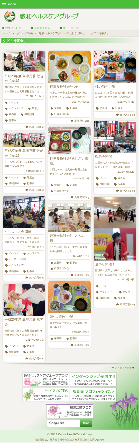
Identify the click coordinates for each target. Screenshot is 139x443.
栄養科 (12, 114)
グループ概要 (25, 33)
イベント (14, 102)
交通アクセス (42, 28)
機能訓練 (29, 114)
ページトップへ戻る (122, 367)
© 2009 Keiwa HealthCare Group (69, 434)
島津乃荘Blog (36, 127)
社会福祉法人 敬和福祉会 (74, 439)
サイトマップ (71, 28)
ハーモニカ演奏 (17, 259)
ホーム (7, 33)
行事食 (12, 120)
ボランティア (16, 108)
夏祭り (126, 292)
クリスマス (33, 253)
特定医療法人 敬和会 (46, 439)
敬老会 (35, 108)
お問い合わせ (13, 28)
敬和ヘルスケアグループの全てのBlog (62, 33)
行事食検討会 (61, 114)
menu (12, 4)
